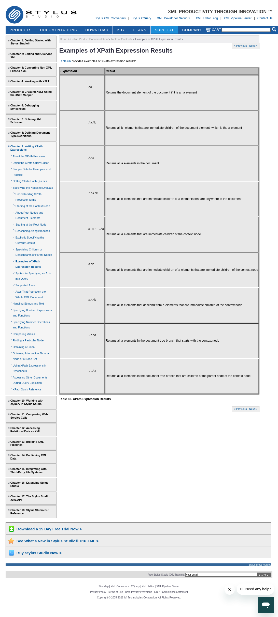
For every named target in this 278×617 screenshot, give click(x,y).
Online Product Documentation (89, 39)
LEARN (140, 30)
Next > (253, 45)
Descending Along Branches (33, 230)
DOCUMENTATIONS (58, 30)
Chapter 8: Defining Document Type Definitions (30, 134)
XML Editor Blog (207, 18)
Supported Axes (25, 285)
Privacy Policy (98, 592)
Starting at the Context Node (33, 206)
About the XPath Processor (29, 156)
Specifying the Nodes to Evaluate (33, 187)
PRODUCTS (21, 30)
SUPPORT (164, 30)
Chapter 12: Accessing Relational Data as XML (25, 429)
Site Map (103, 586)
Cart (213, 29)
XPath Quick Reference (27, 389)
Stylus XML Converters (110, 18)
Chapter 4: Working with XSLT (29, 81)
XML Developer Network (173, 18)
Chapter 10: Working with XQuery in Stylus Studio (26, 402)
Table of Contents (121, 39)
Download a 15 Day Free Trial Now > (49, 529)
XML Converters (120, 586)
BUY (121, 30)
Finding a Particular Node (28, 340)
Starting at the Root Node (31, 224)
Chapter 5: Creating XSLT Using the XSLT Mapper (31, 93)
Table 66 (65, 61)
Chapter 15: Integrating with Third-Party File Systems (28, 470)
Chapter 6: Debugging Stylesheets (24, 107)
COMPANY (192, 30)
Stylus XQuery (141, 18)
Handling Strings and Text (28, 303)
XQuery (135, 586)
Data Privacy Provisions (138, 592)
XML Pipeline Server (238, 18)
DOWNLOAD (96, 30)
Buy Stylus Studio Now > (39, 553)
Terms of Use (115, 592)
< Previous (241, 45)
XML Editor (148, 586)
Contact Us (264, 18)
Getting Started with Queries (30, 181)
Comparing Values (24, 334)
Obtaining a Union (24, 347)
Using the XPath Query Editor (31, 162)
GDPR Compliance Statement (171, 592)
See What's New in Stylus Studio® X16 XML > (58, 541)
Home (63, 39)
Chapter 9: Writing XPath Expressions (26, 148)
